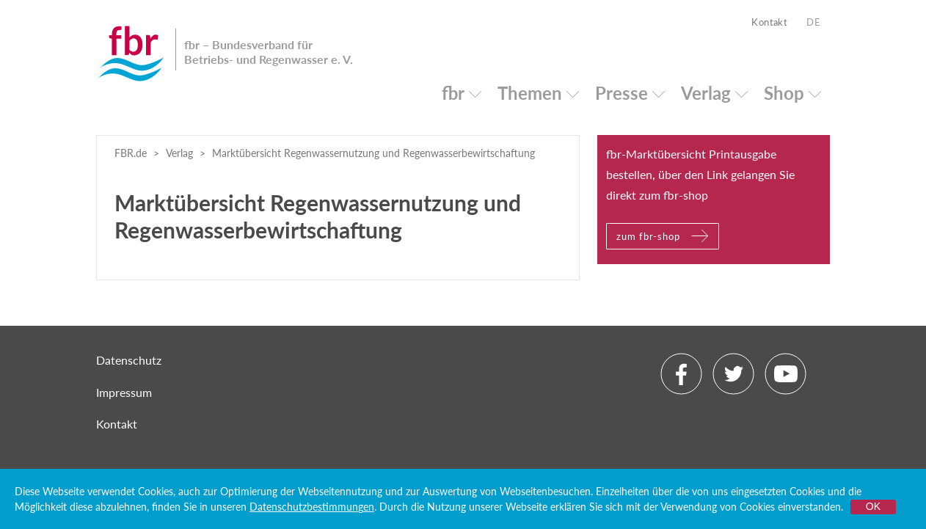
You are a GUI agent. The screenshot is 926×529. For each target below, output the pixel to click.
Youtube (785, 373)
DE (813, 22)
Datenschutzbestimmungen (311, 506)
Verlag (706, 92)
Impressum (124, 392)
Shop (784, 92)
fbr (453, 92)
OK (873, 506)
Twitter (733, 373)
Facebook (681, 373)
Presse (621, 92)
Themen (529, 92)
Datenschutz (128, 360)
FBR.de (130, 153)
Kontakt (769, 22)
